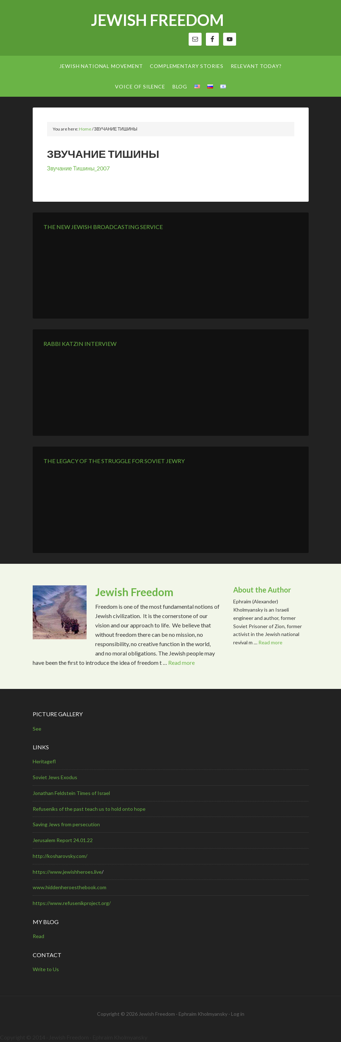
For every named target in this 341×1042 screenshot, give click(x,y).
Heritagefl (44, 761)
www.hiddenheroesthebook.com (69, 887)
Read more (181, 662)
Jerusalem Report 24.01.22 (63, 840)
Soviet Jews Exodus (55, 777)
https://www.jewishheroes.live (67, 872)
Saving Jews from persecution (66, 824)
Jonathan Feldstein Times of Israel (71, 793)
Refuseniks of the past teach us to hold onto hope (89, 809)
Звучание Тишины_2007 (78, 168)
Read (38, 936)
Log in (237, 1014)
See (37, 729)
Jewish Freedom (157, 20)
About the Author (262, 589)
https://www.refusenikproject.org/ (72, 903)
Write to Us (46, 969)
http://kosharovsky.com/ (60, 856)
